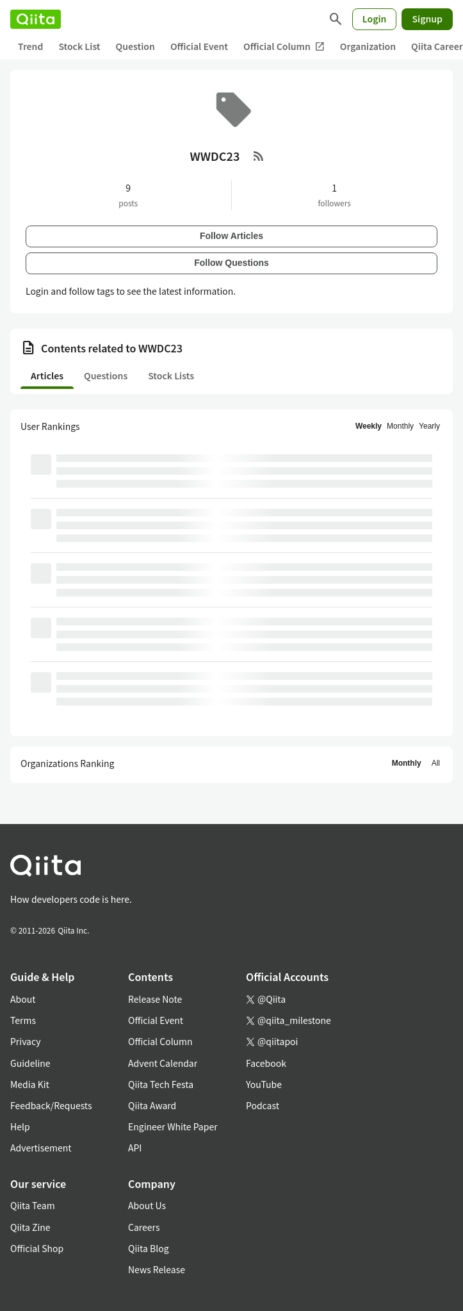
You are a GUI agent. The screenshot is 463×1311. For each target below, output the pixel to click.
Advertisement (41, 1147)
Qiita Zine (30, 1227)
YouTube (264, 1084)
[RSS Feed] (259, 156)
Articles (47, 375)
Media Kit (29, 1084)
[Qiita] (35, 19)
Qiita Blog (148, 1248)
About (22, 999)
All (436, 763)
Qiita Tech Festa (160, 1084)
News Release (156, 1269)
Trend (30, 46)
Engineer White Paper (173, 1126)
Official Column (284, 46)
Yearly (429, 426)
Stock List (79, 46)
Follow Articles (231, 236)
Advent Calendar (162, 1063)
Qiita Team (32, 1205)
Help (20, 1126)
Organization (368, 46)
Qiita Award (152, 1105)
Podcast (262, 1105)
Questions (105, 375)
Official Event (199, 46)
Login (374, 18)
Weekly (368, 426)
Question (135, 46)
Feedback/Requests (51, 1105)
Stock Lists (171, 375)
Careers (143, 1227)
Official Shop (36, 1248)
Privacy (25, 1041)
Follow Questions (231, 263)
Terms (23, 1020)
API (135, 1147)
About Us (147, 1205)
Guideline (30, 1063)
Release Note (155, 999)
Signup (427, 18)
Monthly (400, 426)
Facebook (266, 1063)
